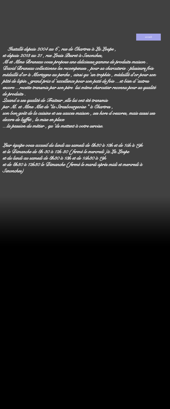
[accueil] (148, 37)
